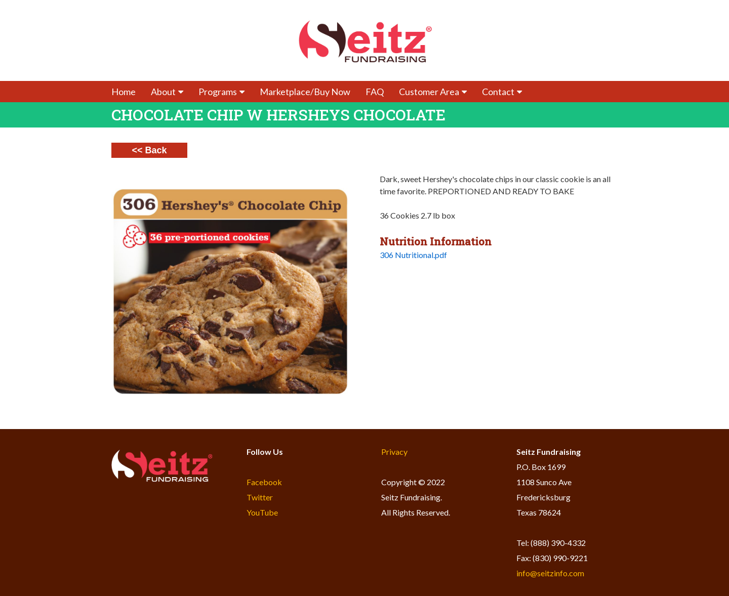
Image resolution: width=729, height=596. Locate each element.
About (167, 91)
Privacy (394, 451)
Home (123, 91)
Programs (221, 91)
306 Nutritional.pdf (413, 255)
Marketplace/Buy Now (305, 91)
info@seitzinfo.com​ (550, 573)
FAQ (375, 91)
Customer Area (433, 91)
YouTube (262, 512)
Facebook (264, 482)
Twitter (260, 497)
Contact (502, 91)
